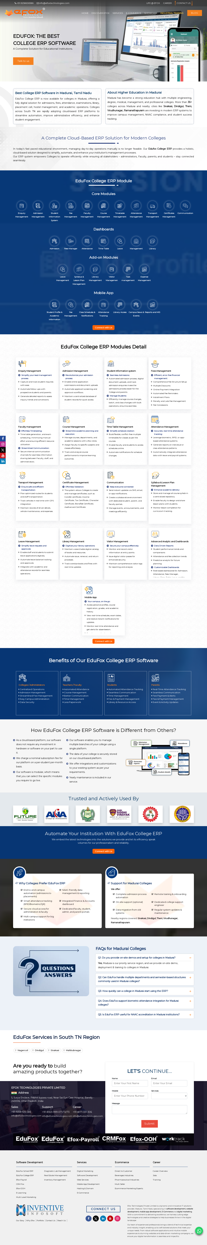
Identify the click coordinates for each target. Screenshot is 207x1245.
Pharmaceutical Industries (127, 1180)
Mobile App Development (88, 1184)
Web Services (83, 1180)
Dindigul (39, 1050)
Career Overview (160, 1171)
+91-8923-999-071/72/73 (56, 1112)
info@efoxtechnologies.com (26, 1115)
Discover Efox (100, 13)
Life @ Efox (153, 3)
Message (116, 1103)
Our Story (20, 1220)
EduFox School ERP (24, 1171)
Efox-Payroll (21, 1180)
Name (115, 1078)
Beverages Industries (124, 1175)
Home (85, 13)
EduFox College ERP (25, 1175)
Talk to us (23, 60)
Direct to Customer (123, 1171)
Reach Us (61, 1220)
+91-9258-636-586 (21, 1111)
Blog (194, 13)
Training (157, 1180)
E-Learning (21, 1193)
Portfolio (40, 1220)
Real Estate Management (55, 1175)
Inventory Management (55, 1180)
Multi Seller (120, 1184)
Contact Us (183, 3)
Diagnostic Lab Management (57, 1171)
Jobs (155, 1175)
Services (118, 13)
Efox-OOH (20, 1188)
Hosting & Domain (85, 1188)
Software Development (87, 1175)
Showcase (150, 13)
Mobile (115, 1091)
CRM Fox (20, 1184)
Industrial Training (171, 13)
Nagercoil (23, 1050)
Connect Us (103, 1209)
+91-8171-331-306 (82, 1112)
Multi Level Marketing (26, 1197)
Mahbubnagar (73, 1050)
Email (154, 1078)
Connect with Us (103, 327)
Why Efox (30, 1220)
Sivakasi (55, 1050)
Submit (149, 1123)
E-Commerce (133, 13)
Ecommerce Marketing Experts (129, 1188)
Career (167, 3)
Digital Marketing (85, 1171)
